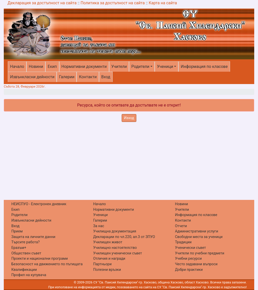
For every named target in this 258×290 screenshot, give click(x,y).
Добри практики (189, 270)
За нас (98, 226)
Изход (129, 118)
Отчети (181, 226)
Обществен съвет (26, 253)
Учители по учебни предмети (199, 253)
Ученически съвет (190, 248)
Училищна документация (114, 231)
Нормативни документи (84, 66)
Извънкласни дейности (32, 76)
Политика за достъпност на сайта (113, 3)
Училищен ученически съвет (117, 253)
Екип (52, 66)
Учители (119, 66)
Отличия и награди (109, 258)
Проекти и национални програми (39, 258)
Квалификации (24, 270)
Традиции (183, 242)
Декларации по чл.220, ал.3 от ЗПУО (124, 237)
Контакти (87, 76)
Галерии (66, 76)
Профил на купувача (28, 275)
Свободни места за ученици (198, 237)
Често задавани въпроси (196, 264)
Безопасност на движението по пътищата (47, 264)
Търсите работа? (25, 242)
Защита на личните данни (33, 237)
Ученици (165, 66)
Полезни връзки (107, 270)
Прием (17, 231)
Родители (140, 66)
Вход (105, 76)
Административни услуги (196, 231)
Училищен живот (107, 242)
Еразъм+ (18, 248)
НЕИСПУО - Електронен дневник (38, 204)
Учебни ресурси (188, 258)
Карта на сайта (163, 3)
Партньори (102, 264)
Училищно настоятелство (115, 248)
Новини (36, 66)
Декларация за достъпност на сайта (42, 3)
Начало (17, 66)
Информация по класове (204, 66)
